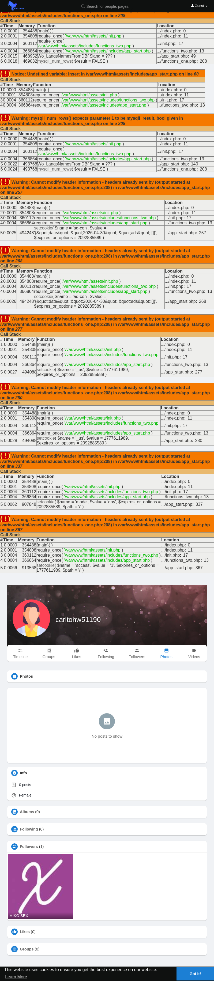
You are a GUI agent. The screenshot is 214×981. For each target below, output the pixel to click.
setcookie (43, 228)
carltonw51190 (78, 620)
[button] (106, 6)
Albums (27, 812)
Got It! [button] (195, 974)
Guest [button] (199, 6)
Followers (29, 846)
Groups (27, 949)
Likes (25, 932)
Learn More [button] (16, 977)
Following (29, 829)
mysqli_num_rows (54, 61)
